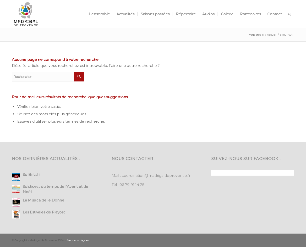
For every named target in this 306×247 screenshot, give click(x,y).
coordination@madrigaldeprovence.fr (156, 175)
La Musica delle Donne (43, 200)
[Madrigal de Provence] (26, 14)
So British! (31, 174)
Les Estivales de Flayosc (44, 212)
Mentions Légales (78, 240)
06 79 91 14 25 (132, 184)
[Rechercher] (289, 14)
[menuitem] (99, 14)
